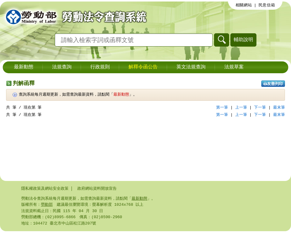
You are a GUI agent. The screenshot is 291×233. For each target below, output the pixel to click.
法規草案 (234, 67)
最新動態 (23, 67)
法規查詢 (62, 67)
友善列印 (273, 83)
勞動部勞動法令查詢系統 (74, 17)
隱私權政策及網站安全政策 (45, 188)
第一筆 (222, 107)
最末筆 (279, 107)
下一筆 (260, 107)
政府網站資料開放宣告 (97, 188)
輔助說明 (243, 39)
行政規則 (100, 67)
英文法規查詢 (191, 67)
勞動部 (47, 205)
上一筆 (241, 107)
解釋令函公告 (143, 67)
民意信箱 (267, 5)
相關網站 (244, 5)
